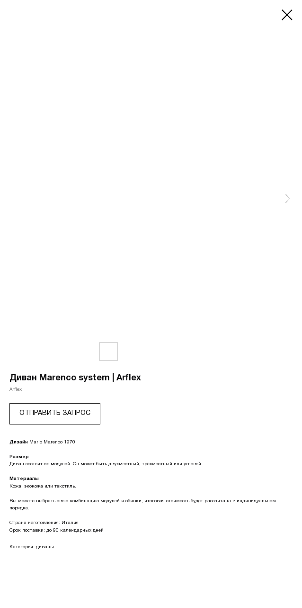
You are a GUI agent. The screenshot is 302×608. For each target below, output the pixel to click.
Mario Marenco (45, 442)
